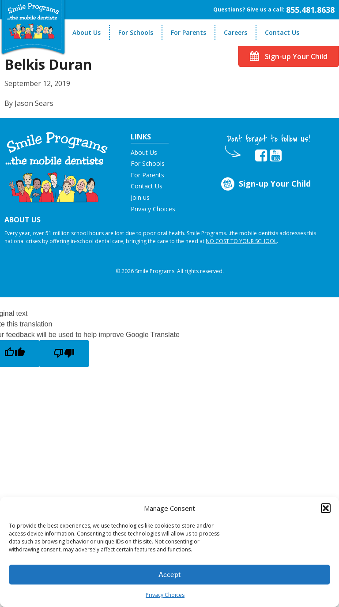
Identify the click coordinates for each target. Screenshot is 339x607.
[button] (325, 508)
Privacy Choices (165, 595)
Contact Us (282, 32)
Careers (235, 32)
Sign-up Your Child (289, 56)
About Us (86, 32)
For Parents (188, 32)
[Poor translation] (64, 353)
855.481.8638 (310, 9)
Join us (140, 197)
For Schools (135, 32)
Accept (169, 575)
